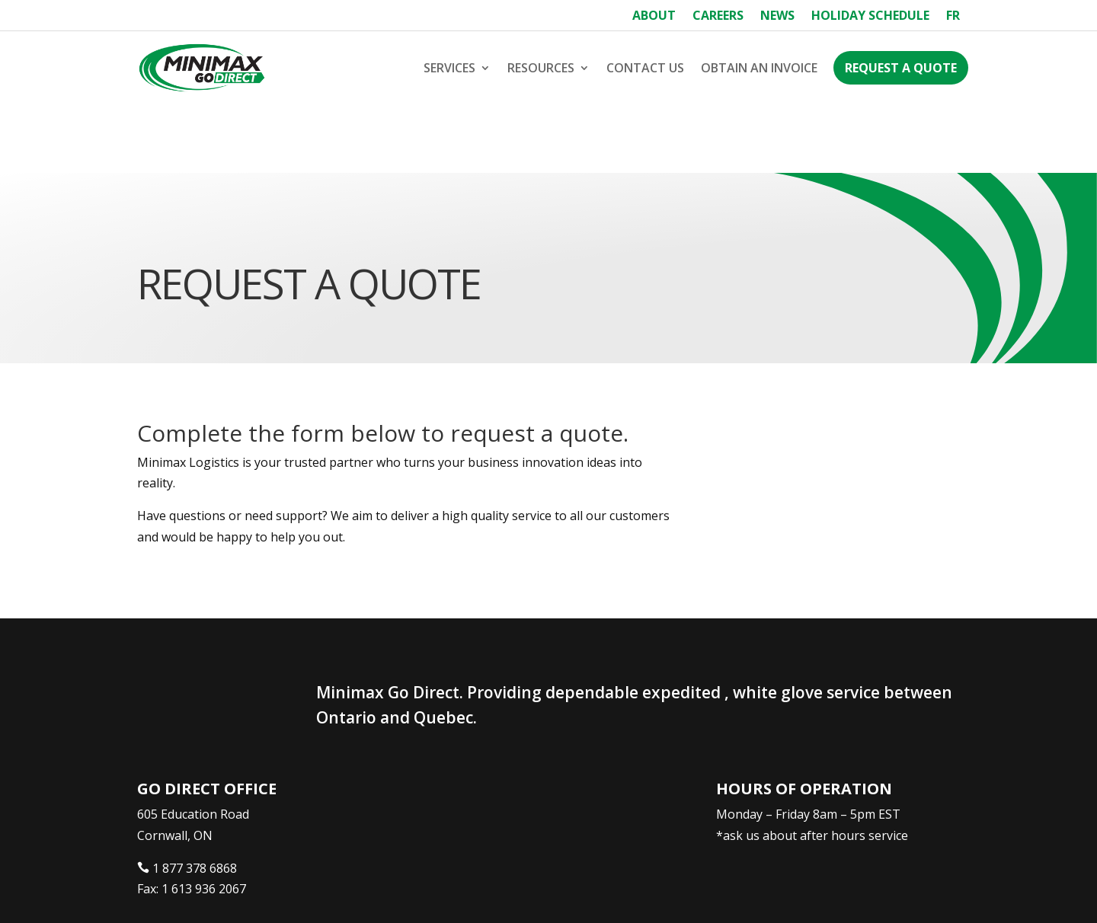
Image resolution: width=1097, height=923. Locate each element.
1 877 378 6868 (194, 799)
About (654, 17)
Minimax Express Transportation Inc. (250, 890)
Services (449, 67)
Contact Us (645, 67)
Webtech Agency (423, 890)
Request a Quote (901, 67)
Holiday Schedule (870, 17)
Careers (718, 17)
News (777, 17)
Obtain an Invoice (759, 67)
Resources (540, 67)
